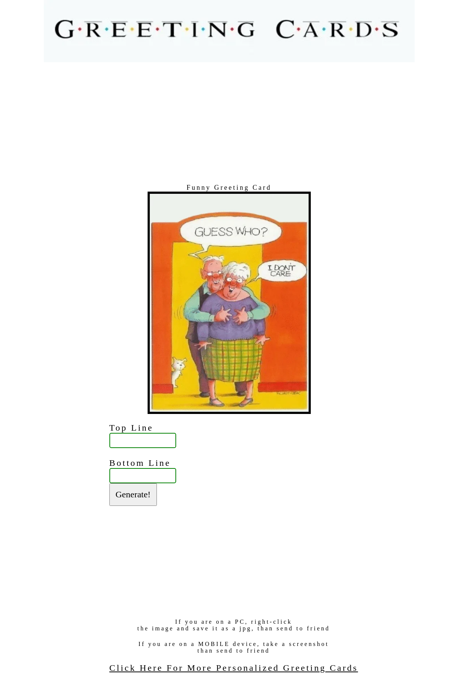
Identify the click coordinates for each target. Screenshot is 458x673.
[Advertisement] (229, 123)
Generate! (133, 494)
